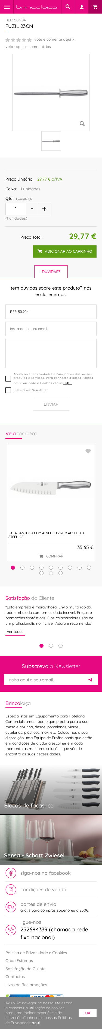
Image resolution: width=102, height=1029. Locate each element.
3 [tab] (60, 646)
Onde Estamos (19, 960)
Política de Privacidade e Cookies (36, 952)
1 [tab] (41, 646)
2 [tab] (51, 646)
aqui (67, 382)
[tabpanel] (51, 615)
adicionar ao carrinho (65, 251)
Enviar (51, 404)
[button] (13, 568)
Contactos (15, 976)
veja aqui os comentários (28, 47)
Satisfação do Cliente (25, 968)
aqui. (36, 1022)
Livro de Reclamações (26, 984)
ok (87, 1013)
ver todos (15, 631)
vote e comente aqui (52, 39)
